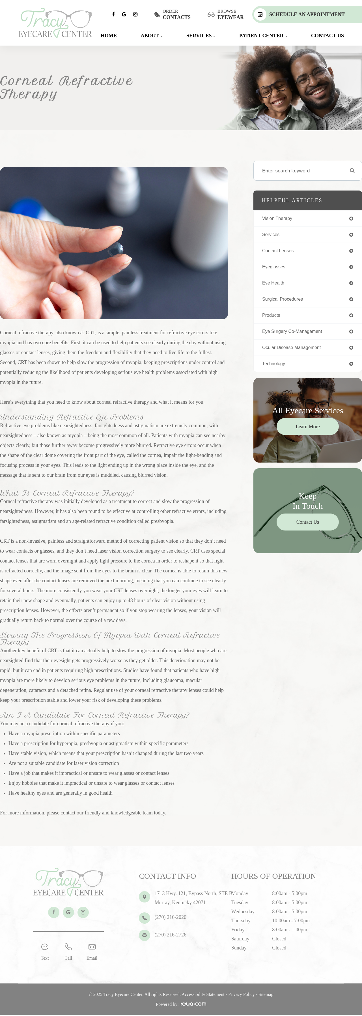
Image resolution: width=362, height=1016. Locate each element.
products (272, 318)
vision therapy (278, 218)
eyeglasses (275, 268)
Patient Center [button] (263, 35)
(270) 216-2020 (170, 917)
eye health (274, 285)
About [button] (151, 35)
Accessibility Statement (203, 995)
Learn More (308, 431)
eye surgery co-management (295, 335)
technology (274, 368)
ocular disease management (294, 351)
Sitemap (265, 995)
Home (109, 35)
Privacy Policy (241, 995)
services (271, 235)
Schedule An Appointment (299, 14)
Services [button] (200, 35)
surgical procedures (284, 301)
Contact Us (327, 35)
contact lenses (279, 251)
